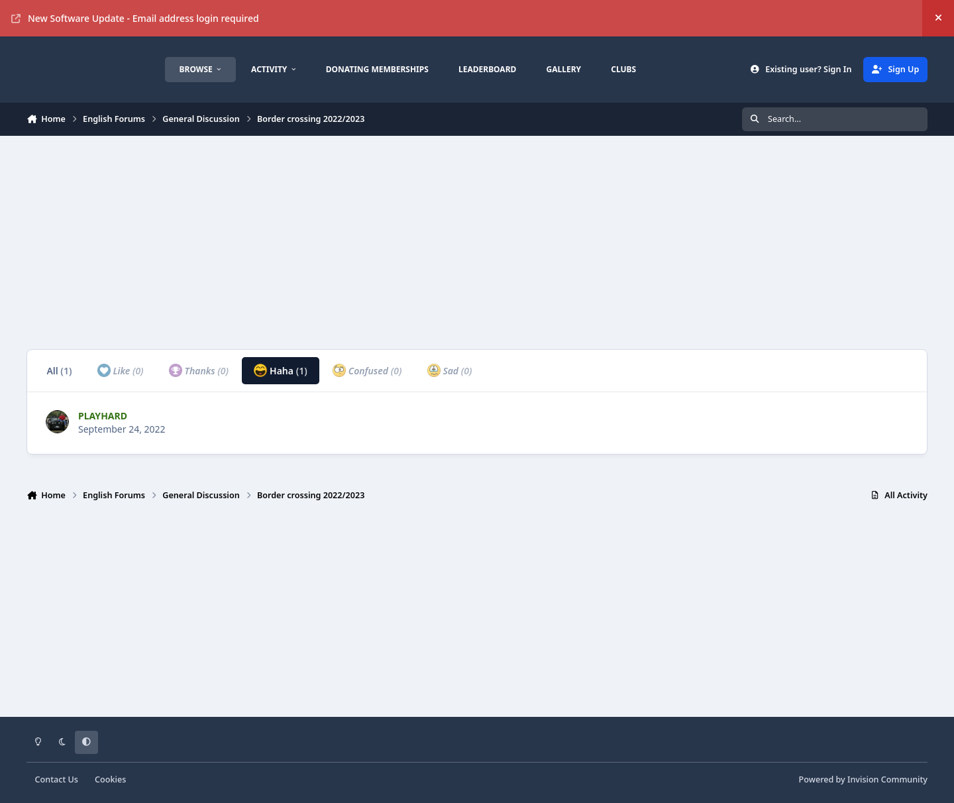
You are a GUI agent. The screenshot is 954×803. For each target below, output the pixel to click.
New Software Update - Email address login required (135, 18)
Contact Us (56, 779)
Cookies (110, 779)
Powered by (863, 779)
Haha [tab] (280, 370)
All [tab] (59, 370)
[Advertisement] (424, 242)
